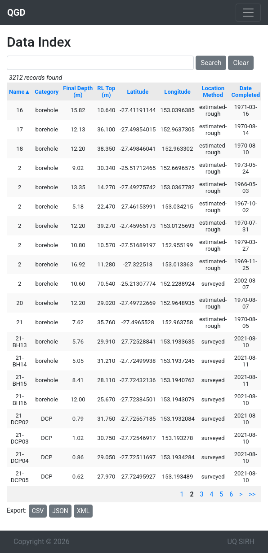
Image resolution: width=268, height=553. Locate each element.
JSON (60, 510)
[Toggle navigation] (248, 13)
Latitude (137, 91)
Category (46, 91)
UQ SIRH (241, 541)
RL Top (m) (106, 91)
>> (252, 494)
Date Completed (245, 91)
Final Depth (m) (78, 91)
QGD (16, 12)
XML (83, 510)
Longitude (177, 91)
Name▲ (19, 91)
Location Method (212, 91)
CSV (38, 510)
